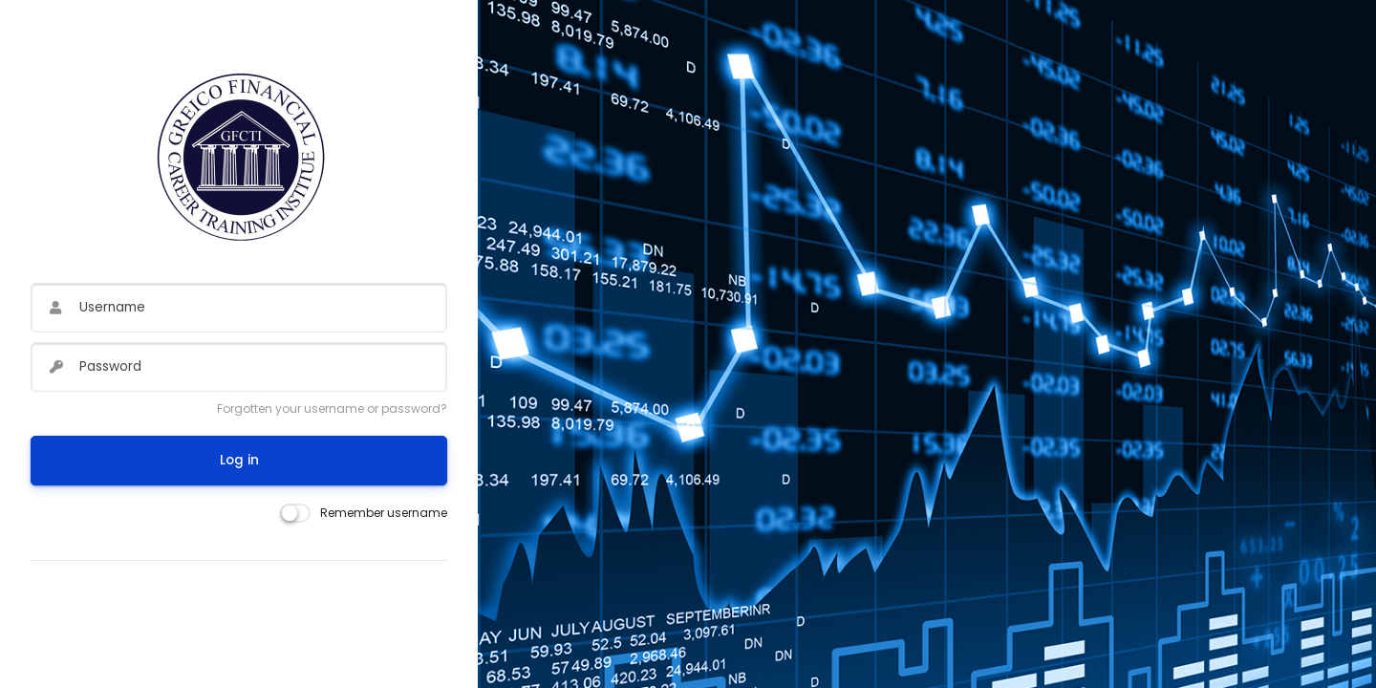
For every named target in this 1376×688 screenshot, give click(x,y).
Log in (239, 460)
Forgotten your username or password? (332, 408)
